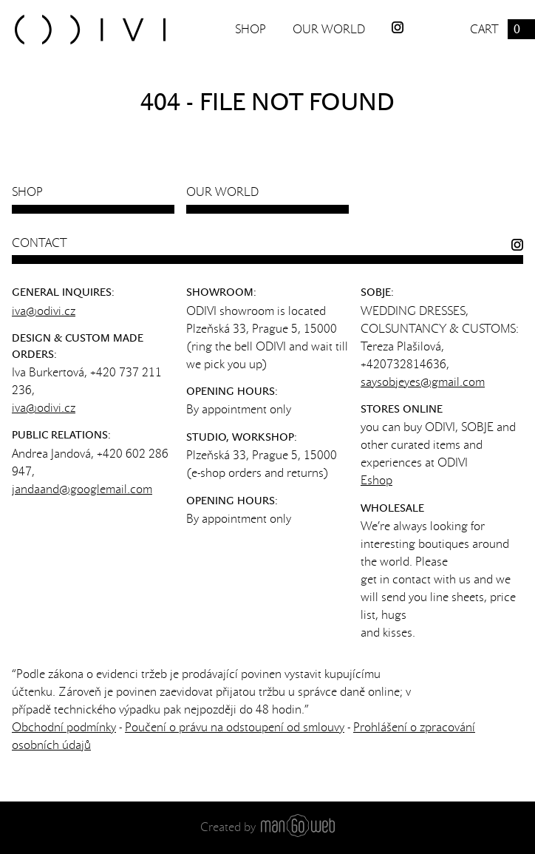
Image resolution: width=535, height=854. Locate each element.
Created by (267, 827)
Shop (250, 29)
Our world (329, 29)
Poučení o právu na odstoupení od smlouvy (234, 727)
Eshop (376, 480)
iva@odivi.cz (43, 311)
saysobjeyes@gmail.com (423, 382)
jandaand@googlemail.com (82, 489)
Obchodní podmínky (64, 727)
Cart (502, 29)
